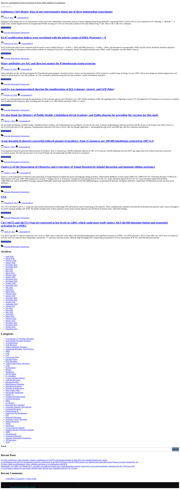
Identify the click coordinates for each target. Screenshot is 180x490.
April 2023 (10, 290)
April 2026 (10, 256)
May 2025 (9, 271)
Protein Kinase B (12, 411)
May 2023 (9, 287)
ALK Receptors (11, 345)
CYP (7, 355)
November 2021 (11, 325)
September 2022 (11, 304)
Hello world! (31, 479)
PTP (7, 415)
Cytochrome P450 (12, 357)
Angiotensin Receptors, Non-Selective (20, 349)
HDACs (8, 370)
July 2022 (9, 308)
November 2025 (11, 267)
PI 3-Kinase (10, 403)
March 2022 (10, 316)
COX (7, 353)
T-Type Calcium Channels (15, 428)
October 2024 (11, 283)
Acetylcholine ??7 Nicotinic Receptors (20, 339)
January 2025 (10, 277)
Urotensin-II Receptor (14, 436)
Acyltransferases (12, 343)
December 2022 (11, 298)
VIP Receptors (11, 440)
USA (3, 196)
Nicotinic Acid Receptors (15, 388)
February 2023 (11, 294)
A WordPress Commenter (15, 479)
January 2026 (10, 263)
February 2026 (11, 261)
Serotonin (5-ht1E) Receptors (16, 419)
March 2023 (10, 292)
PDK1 (8, 401)
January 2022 (10, 321)
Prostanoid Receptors (13, 409)
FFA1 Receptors (11, 361)
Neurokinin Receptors (14, 386)
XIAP (8, 442)
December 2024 (11, 279)
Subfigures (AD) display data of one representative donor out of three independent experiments (56, 11)
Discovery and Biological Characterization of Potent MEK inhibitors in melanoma (33, 3)
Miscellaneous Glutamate (15, 384)
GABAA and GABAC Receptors (18, 364)
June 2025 (9, 269)
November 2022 (11, 300)
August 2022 (10, 306)
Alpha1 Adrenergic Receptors (16, 347)
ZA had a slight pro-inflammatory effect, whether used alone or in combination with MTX (34, 464)
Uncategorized (11, 434)
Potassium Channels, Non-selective (18, 407)
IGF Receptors (11, 374)
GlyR (8, 366)
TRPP (8, 432)
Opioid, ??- (10, 395)
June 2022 (9, 310)
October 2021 (11, 327)
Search (3, 446)
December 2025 (11, 265)
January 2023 (10, 296)
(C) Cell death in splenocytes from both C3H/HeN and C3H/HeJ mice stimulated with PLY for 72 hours (39, 468)
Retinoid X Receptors (13, 417)
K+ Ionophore (11, 376)
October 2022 (11, 302)
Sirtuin (8, 424)
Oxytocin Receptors (13, 399)
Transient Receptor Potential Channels (20, 430)
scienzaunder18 (23, 18)
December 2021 (11, 323)
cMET (8, 351)
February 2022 (11, 319)
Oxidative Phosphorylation (15, 397)
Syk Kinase (10, 426)
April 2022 (10, 314)
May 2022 (9, 312)
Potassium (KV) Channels (15, 405)
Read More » (6, 28)
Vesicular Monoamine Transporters (17, 33)
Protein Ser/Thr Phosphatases (16, 413)
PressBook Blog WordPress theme (22, 487)
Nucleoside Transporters (14, 392)
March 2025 (10, 273)
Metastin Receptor (12, 382)
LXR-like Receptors (13, 380)
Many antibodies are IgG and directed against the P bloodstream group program (48, 63)
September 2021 (11, 329)
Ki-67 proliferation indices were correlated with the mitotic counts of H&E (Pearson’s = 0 (53, 37)
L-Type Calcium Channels (15, 378)
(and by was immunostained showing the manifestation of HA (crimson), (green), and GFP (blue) (57, 89)
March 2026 (10, 258)
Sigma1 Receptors (12, 421)
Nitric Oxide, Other (13, 390)
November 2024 (11, 281)
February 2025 (11, 275)
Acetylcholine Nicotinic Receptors (18, 341)
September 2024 (11, 285)
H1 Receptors (11, 368)
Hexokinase (10, 372)
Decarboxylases (11, 359)
